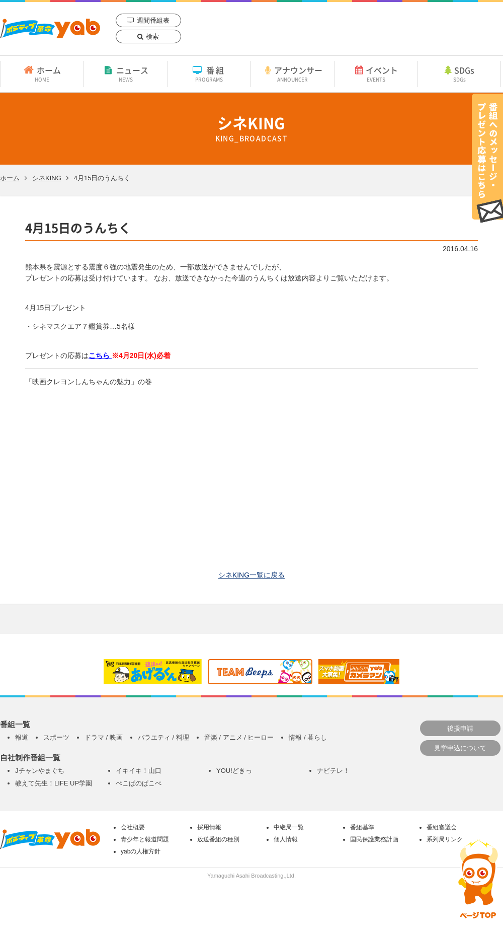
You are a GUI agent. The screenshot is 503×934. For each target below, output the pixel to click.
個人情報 (286, 839)
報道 (21, 737)
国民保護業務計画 (374, 839)
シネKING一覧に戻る (251, 575)
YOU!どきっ (234, 770)
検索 (152, 36)
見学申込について (460, 748)
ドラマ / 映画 (104, 737)
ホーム (42, 73)
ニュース (125, 73)
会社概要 (133, 827)
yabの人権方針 (140, 851)
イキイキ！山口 (138, 770)
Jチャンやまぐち (39, 770)
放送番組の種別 (218, 839)
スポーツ (56, 737)
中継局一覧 (289, 827)
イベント (375, 73)
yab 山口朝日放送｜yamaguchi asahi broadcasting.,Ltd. (50, 28)
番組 (208, 73)
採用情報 (209, 827)
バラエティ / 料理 (163, 737)
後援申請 (460, 728)
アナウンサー (292, 73)
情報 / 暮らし (308, 737)
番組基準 (362, 827)
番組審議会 (442, 827)
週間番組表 (153, 20)
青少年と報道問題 (145, 839)
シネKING (46, 178)
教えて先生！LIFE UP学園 (53, 783)
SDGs (459, 73)
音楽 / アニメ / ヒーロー (239, 737)
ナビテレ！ (333, 770)
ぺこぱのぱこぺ (138, 783)
